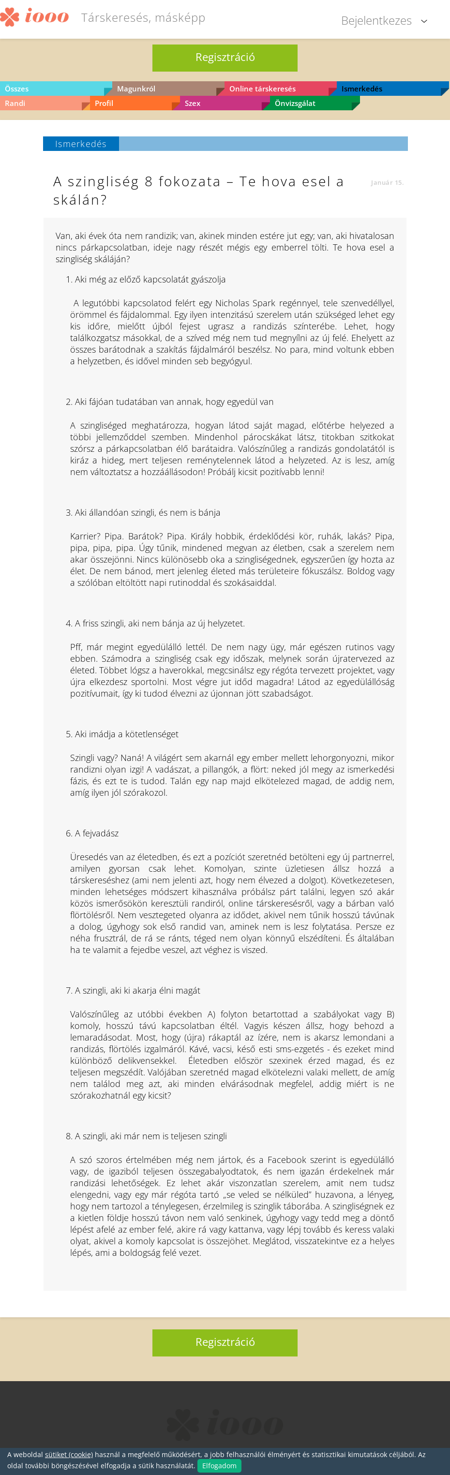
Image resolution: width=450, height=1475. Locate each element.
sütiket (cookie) (69, 1454)
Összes (17, 88)
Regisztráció (225, 56)
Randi (15, 103)
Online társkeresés (262, 88)
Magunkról (136, 88)
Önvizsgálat (295, 103)
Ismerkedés (362, 88)
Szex (192, 103)
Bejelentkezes (376, 20)
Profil (104, 103)
